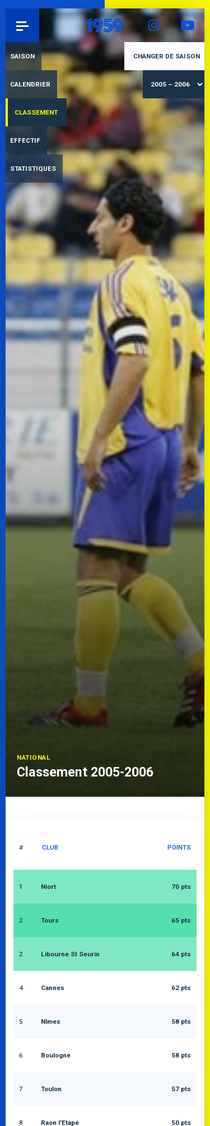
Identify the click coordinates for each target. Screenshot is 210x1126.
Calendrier (30, 84)
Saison (22, 56)
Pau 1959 (39, 25)
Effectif (25, 140)
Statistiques (33, 168)
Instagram (154, 25)
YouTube (187, 25)
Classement (36, 112)
